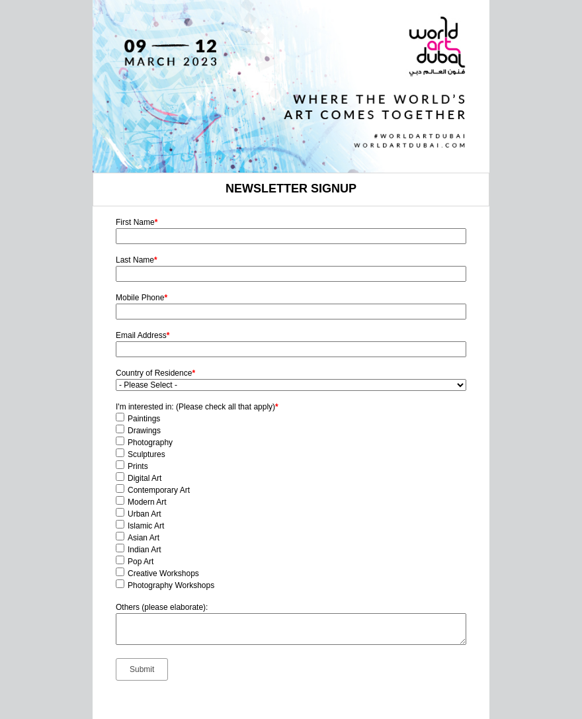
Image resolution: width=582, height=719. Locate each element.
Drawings (144, 430)
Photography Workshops (171, 585)
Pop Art (140, 561)
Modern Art (147, 502)
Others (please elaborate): (162, 607)
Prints (138, 466)
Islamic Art (146, 525)
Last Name (136, 260)
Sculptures (146, 454)
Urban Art (144, 514)
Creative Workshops (163, 573)
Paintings (144, 418)
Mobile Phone (141, 297)
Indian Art (144, 549)
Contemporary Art (159, 490)
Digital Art (144, 478)
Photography (150, 442)
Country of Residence (155, 373)
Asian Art (143, 537)
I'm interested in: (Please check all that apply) (197, 406)
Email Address (142, 335)
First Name (136, 222)
